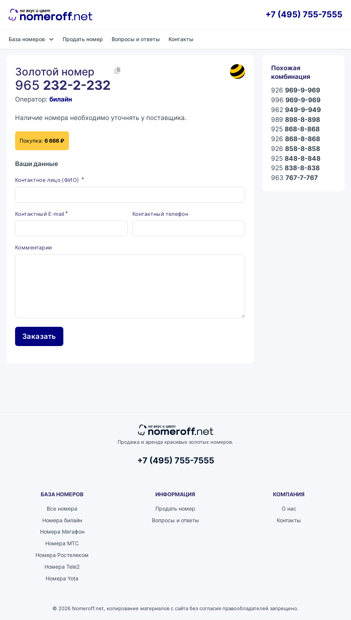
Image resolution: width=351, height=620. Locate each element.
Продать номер (83, 39)
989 (295, 120)
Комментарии (33, 247)
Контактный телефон (160, 214)
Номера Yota (62, 578)
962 (296, 110)
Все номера (62, 508)
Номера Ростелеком (62, 555)
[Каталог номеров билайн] (237, 71)
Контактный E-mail (39, 214)
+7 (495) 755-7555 (303, 14)
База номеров (27, 39)
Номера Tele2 (62, 566)
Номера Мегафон (62, 531)
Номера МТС (62, 543)
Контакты (181, 39)
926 (295, 90)
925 (295, 129)
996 (295, 100)
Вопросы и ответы (136, 39)
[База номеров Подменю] (51, 39)
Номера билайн (62, 520)
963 (294, 178)
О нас (289, 508)
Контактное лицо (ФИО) (48, 180)
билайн (60, 99)
